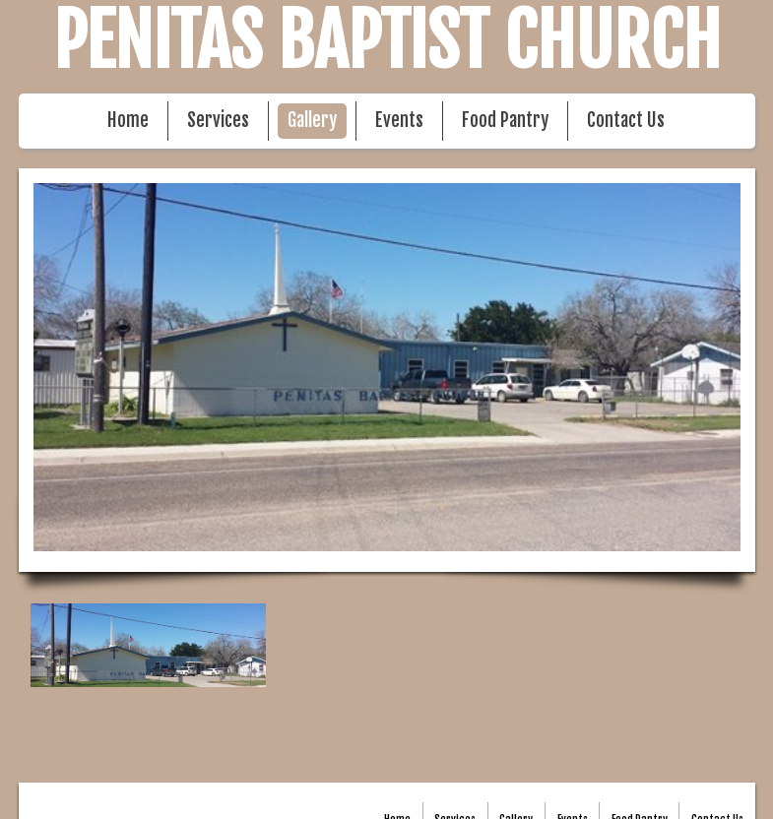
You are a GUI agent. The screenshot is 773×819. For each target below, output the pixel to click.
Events (399, 120)
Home (128, 120)
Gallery (312, 120)
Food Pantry (505, 120)
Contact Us (626, 120)
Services (218, 120)
